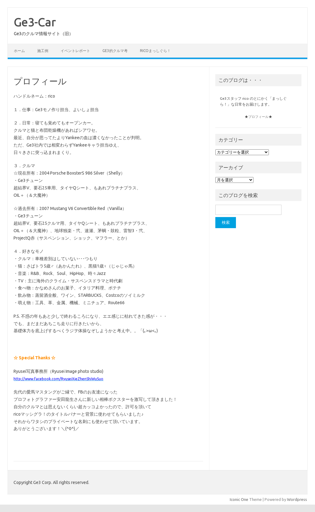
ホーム (19, 51)
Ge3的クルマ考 (115, 51)
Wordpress (297, 499)
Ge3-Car (35, 21)
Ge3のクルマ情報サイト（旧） (43, 33)
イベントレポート (75, 51)
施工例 (42, 51)
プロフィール (258, 117)
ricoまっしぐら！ (155, 51)
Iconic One (239, 499)
